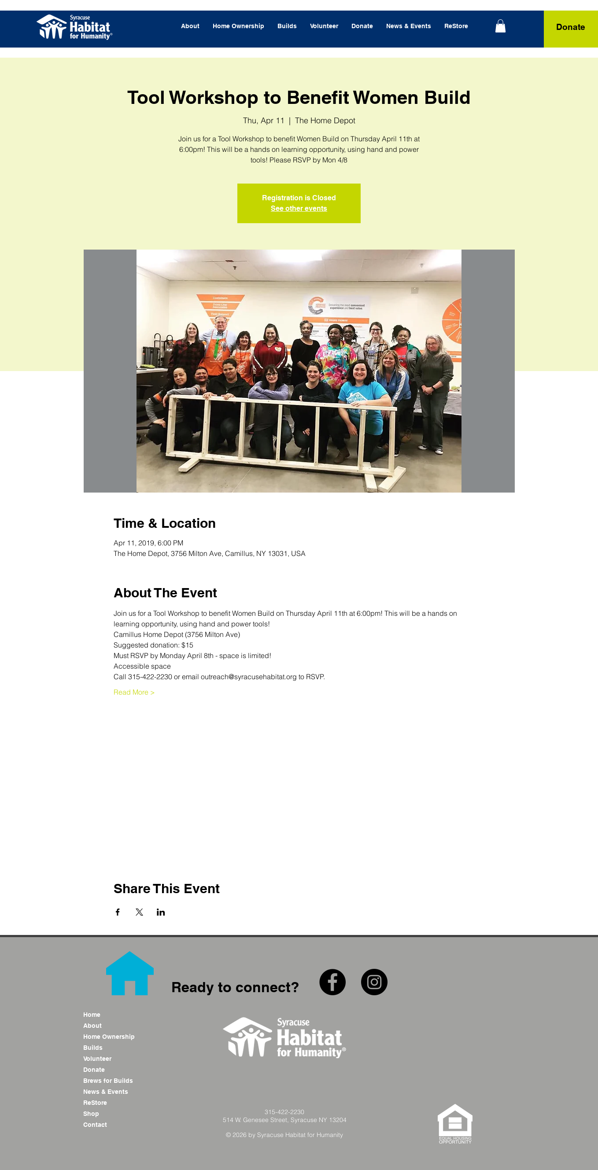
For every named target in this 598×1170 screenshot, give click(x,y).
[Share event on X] (139, 912)
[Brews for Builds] (114, 1080)
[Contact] (114, 1124)
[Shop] (114, 1113)
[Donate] (571, 27)
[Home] (114, 1014)
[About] (114, 1025)
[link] (500, 26)
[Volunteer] (114, 1058)
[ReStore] (114, 1102)
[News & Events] (114, 1091)
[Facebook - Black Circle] (332, 982)
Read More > (134, 692)
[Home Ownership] (114, 1036)
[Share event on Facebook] (118, 912)
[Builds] (114, 1047)
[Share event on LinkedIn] (161, 912)
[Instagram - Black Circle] (374, 982)
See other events (299, 208)
